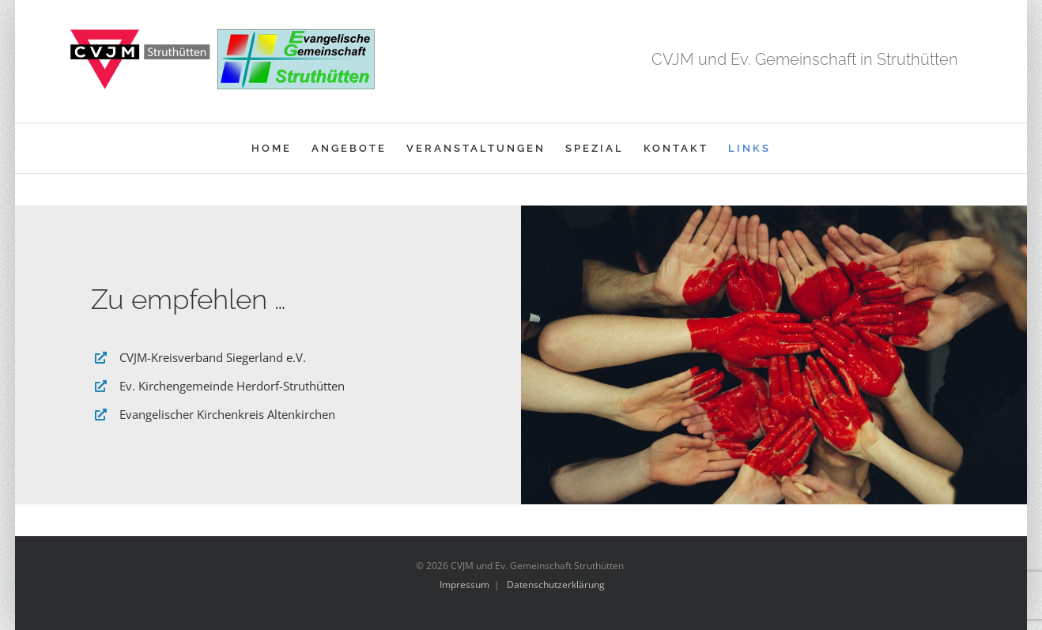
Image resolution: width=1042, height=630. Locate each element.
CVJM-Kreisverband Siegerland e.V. (212, 357)
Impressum (464, 584)
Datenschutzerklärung (556, 584)
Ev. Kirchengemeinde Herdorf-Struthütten (232, 386)
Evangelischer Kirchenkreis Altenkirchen (227, 414)
